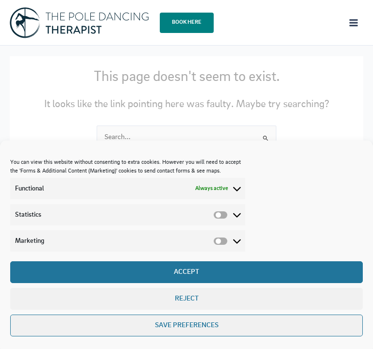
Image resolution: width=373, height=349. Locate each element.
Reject (187, 298)
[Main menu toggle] (353, 22)
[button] (187, 23)
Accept (186, 272)
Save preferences (187, 325)
